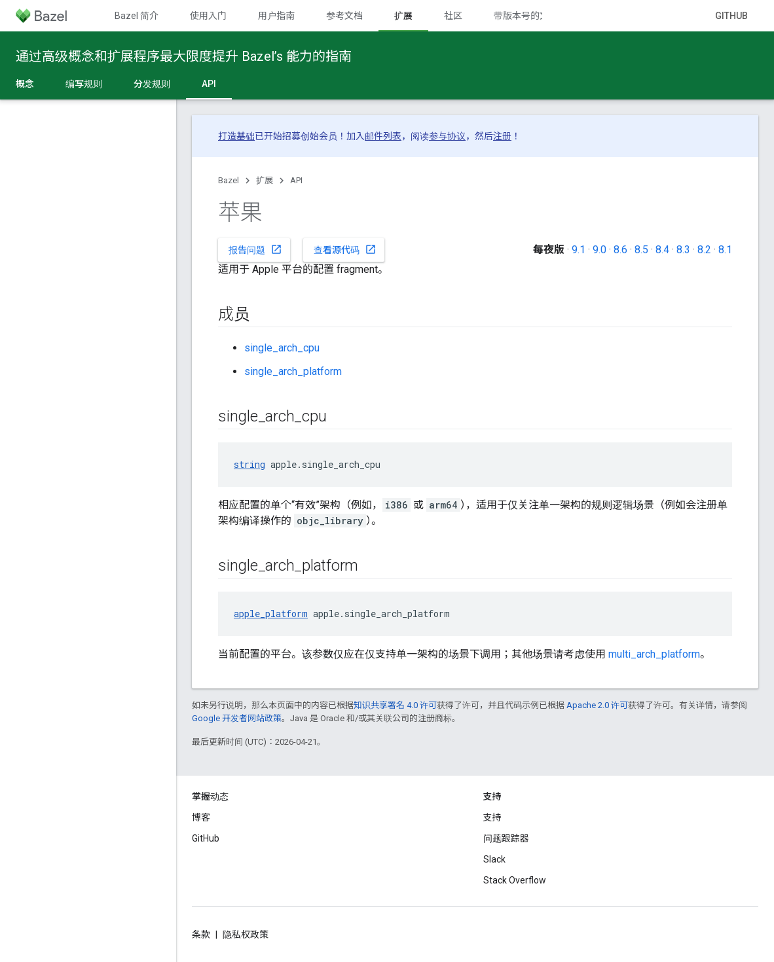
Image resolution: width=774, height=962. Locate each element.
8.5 (641, 249)
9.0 (599, 249)
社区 (453, 15)
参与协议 (447, 136)
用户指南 (276, 15)
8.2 (704, 249)
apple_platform (271, 613)
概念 (25, 84)
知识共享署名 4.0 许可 (395, 705)
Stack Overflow (514, 880)
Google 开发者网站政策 (237, 718)
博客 (201, 817)
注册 (502, 136)
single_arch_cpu (282, 348)
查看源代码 (345, 249)
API (296, 180)
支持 (492, 817)
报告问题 (255, 249)
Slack (494, 859)
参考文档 (344, 15)
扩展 (264, 180)
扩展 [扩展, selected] (403, 15)
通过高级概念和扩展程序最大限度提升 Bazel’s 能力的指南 (184, 56)
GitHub (731, 15)
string (249, 464)
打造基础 (236, 136)
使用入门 (208, 15)
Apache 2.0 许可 (597, 705)
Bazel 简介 (136, 15)
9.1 (578, 249)
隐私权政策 (245, 934)
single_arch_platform (293, 371)
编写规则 (83, 84)
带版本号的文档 (526, 15)
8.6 (620, 249)
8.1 (725, 249)
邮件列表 (383, 136)
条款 (201, 934)
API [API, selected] (209, 84)
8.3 (683, 249)
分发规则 (152, 84)
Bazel (228, 180)
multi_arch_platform (654, 654)
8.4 (662, 249)
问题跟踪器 (506, 838)
